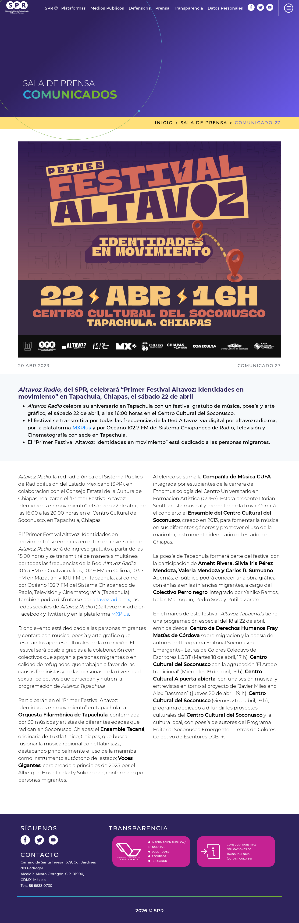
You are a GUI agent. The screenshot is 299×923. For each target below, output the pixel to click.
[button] (49, 8)
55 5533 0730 (40, 885)
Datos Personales (225, 8)
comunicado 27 (258, 122)
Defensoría (140, 8)
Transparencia (188, 8)
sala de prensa (204, 122)
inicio (164, 122)
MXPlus (81, 428)
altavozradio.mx (111, 599)
